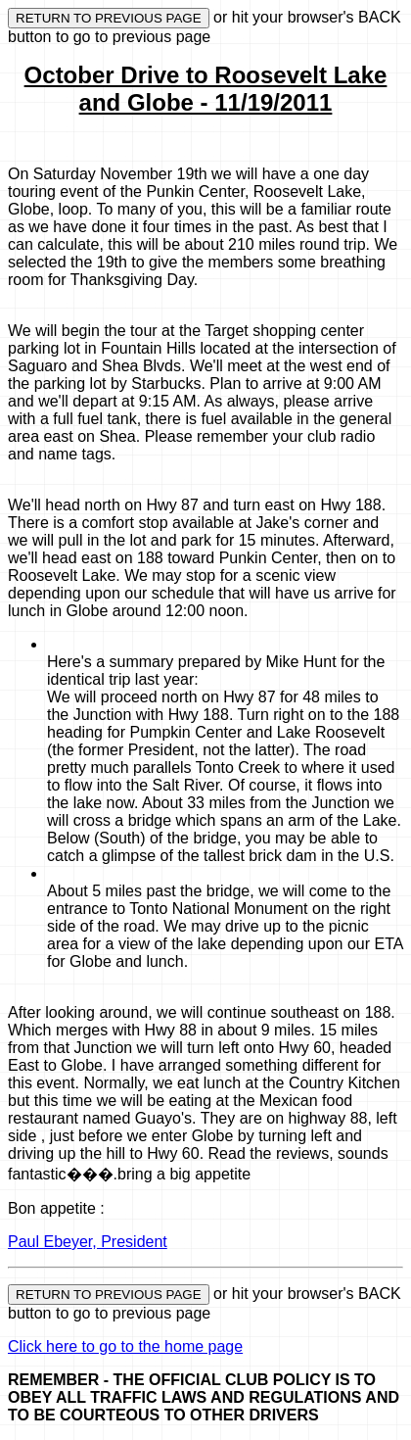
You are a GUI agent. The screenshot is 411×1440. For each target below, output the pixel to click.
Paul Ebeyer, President (87, 1241)
